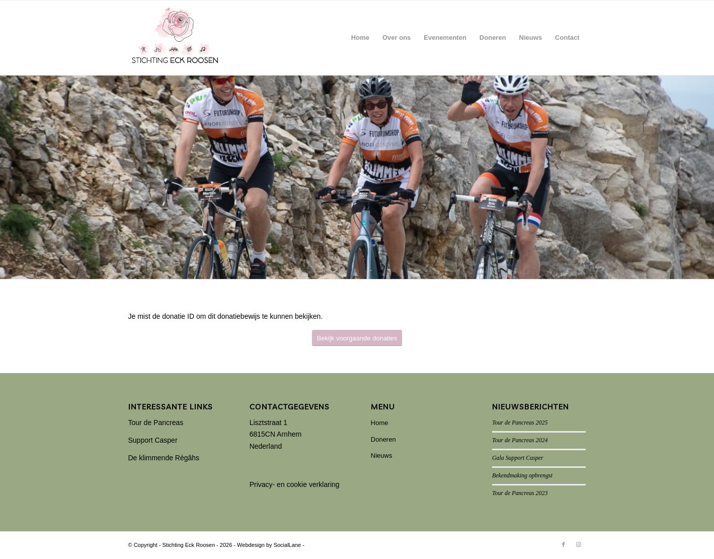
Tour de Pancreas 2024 (519, 440)
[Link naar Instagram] (578, 544)
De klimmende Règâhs (164, 458)
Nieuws (381, 455)
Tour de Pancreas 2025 (519, 422)
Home (379, 423)
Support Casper (153, 440)
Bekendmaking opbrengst (522, 475)
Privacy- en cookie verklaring (295, 484)
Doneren (383, 439)
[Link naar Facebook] (563, 544)
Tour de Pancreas (156, 422)
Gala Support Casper (517, 457)
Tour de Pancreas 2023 (519, 493)
